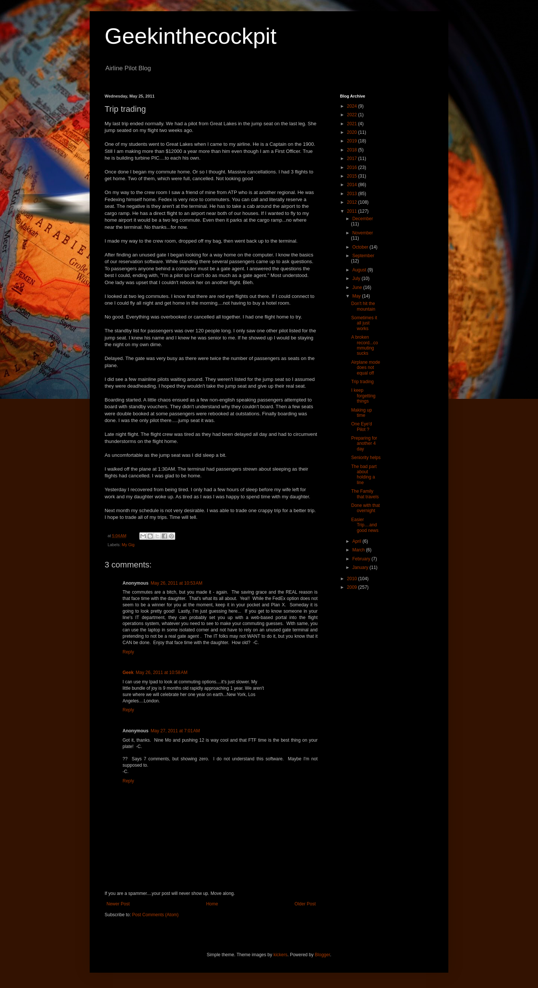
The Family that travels (365, 494)
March (359, 550)
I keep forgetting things (363, 396)
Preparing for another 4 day (364, 443)
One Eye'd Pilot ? (361, 426)
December (362, 218)
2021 (352, 123)
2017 (352, 158)
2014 (352, 184)
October (361, 247)
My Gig (128, 544)
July (357, 278)
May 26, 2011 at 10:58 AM (161, 672)
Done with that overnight (365, 508)
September (363, 255)
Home (212, 904)
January (361, 567)
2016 (352, 167)
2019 (352, 141)
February (361, 558)
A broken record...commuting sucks (364, 345)
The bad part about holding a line (364, 474)
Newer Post (118, 904)
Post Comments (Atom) (155, 914)
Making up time (361, 412)
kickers (280, 954)
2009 (352, 587)
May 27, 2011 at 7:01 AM (175, 730)
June (357, 287)
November (362, 233)
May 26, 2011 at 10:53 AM (176, 583)
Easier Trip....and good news (364, 525)
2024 (352, 106)
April (357, 541)
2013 (352, 193)
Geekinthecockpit (190, 36)
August (360, 270)
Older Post (305, 904)
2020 (352, 132)
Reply (128, 652)
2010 (352, 578)
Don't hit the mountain (363, 306)
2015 (352, 176)
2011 (352, 211)
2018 (352, 150)
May (357, 296)
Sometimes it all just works (364, 323)
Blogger (322, 954)
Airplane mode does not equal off (365, 368)
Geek (128, 672)
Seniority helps (366, 457)
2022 (352, 114)
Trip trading (362, 381)
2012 (352, 202)
